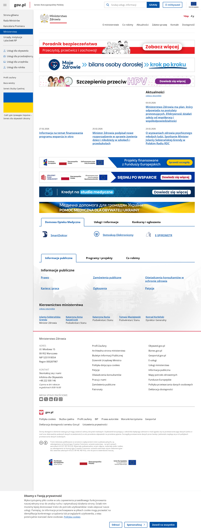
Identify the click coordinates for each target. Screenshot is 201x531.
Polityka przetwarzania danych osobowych (173, 440)
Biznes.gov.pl (157, 406)
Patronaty (99, 445)
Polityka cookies (49, 474)
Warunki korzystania (133, 474)
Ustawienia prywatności (97, 480)
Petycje (98, 425)
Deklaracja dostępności (163, 445)
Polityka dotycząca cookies (108, 420)
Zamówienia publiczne (105, 440)
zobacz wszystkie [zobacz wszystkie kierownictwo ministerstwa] (49, 342)
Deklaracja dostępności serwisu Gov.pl (61, 480)
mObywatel (173, 5)
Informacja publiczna (161, 425)
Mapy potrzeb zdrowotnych (165, 430)
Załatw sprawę (161, 24)
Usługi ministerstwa (161, 420)
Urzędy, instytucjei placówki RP (12, 39)
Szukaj (153, 4)
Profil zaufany (9, 77)
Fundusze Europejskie (162, 435)
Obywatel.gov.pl (159, 401)
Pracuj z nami (101, 435)
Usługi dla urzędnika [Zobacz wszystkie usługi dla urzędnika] (15, 61)
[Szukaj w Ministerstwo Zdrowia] (125, 5)
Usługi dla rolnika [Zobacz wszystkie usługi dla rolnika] (14, 67)
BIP (98, 474)
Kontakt (177, 24)
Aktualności (145, 24)
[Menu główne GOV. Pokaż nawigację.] (5, 5)
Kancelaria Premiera (14, 26)
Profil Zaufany (101, 401)
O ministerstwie (113, 24)
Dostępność (190, 24)
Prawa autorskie (112, 474)
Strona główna (14, 15)
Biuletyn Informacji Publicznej (109, 411)
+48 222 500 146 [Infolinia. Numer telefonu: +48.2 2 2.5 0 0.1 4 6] (49, 436)
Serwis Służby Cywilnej (14, 88)
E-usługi (155, 415)
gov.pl (48, 467)
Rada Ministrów (11, 20)
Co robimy (129, 24)
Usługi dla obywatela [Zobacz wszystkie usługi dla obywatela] (15, 50)
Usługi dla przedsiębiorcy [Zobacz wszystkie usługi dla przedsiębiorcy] (18, 56)
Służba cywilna (68, 474)
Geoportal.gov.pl (159, 411)
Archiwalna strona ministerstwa (110, 406)
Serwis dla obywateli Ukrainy (18, 106)
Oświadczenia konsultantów (108, 430)
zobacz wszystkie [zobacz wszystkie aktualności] (155, 95)
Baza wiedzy (9, 83)
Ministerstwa (10, 31)
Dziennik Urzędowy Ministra (108, 415)
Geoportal (152, 474)
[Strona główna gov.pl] (20, 5)
